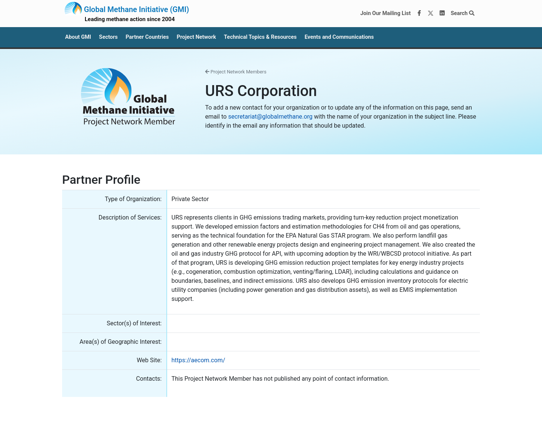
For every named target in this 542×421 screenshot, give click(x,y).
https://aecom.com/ (198, 360)
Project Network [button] (196, 37)
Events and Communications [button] (339, 37)
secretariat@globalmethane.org (270, 116)
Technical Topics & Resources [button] (260, 37)
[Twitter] (431, 13)
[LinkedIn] (442, 13)
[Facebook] (419, 13)
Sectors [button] (108, 37)
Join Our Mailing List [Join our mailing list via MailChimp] (385, 13)
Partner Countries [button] (147, 37)
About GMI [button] (78, 37)
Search (462, 13)
